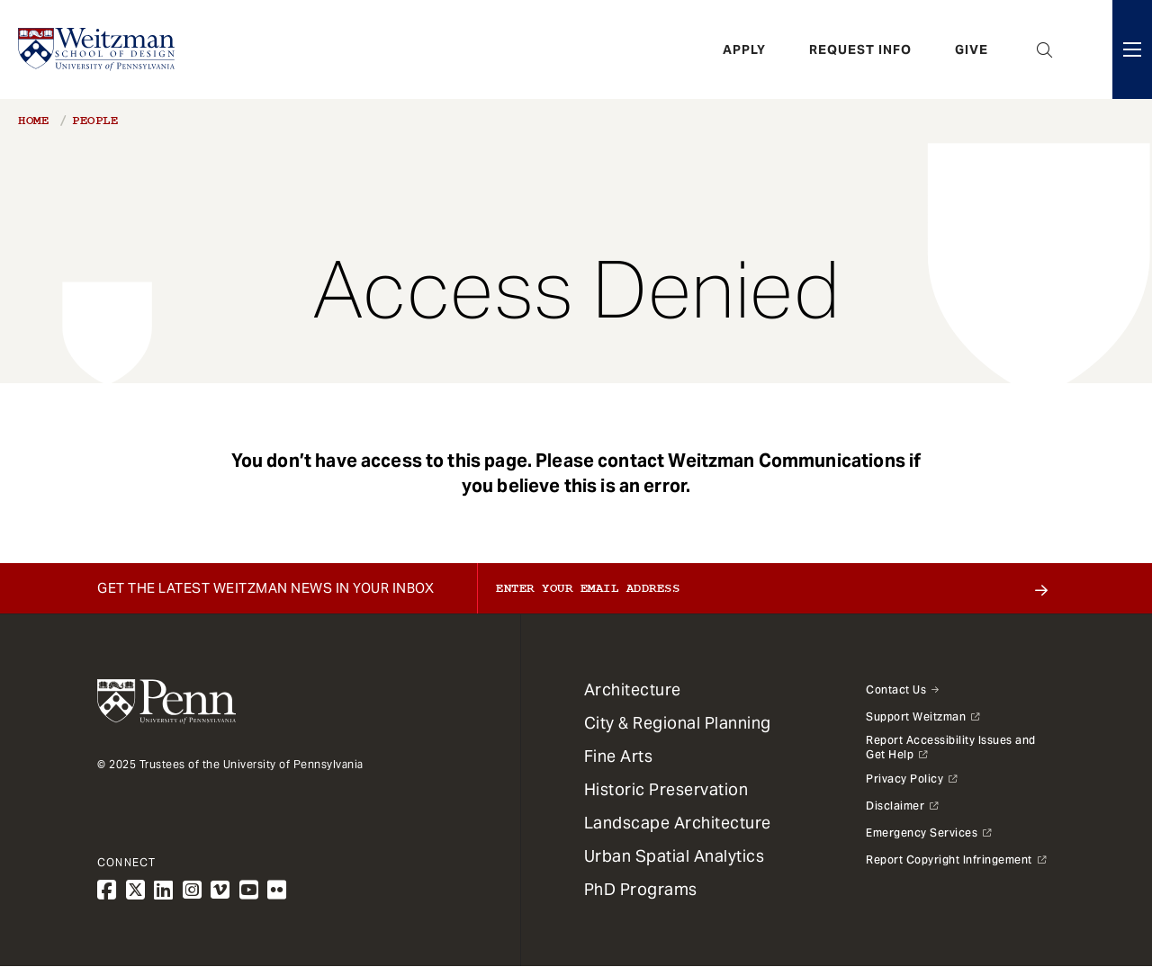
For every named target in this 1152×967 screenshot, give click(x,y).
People (95, 120)
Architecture (632, 689)
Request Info (860, 49)
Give (971, 49)
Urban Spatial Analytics (674, 856)
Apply (744, 49)
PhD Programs (641, 889)
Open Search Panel (1044, 49)
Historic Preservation (666, 789)
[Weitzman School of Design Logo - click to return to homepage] (96, 49)
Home (33, 120)
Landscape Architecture (677, 822)
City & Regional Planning (677, 722)
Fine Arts (618, 756)
